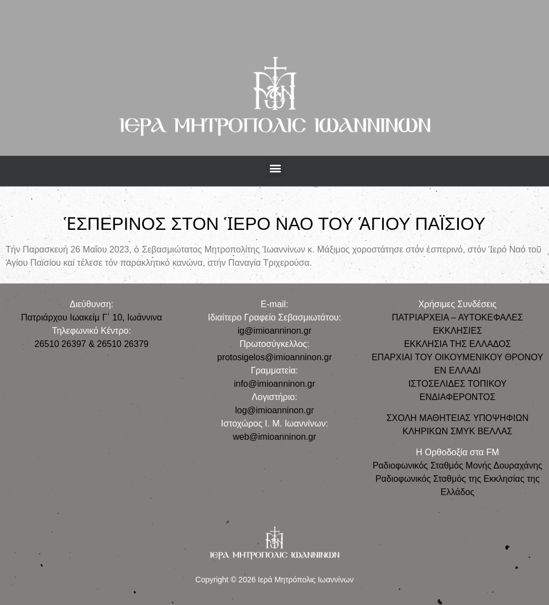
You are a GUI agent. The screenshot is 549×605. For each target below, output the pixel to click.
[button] (275, 168)
